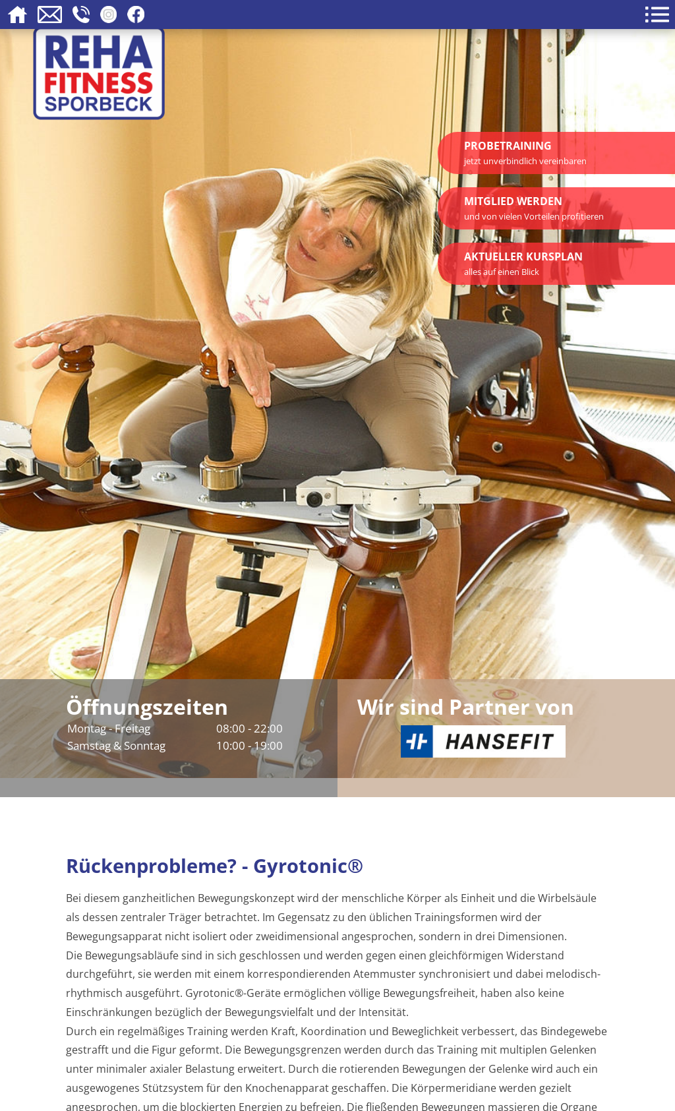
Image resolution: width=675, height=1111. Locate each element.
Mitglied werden (534, 208)
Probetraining (525, 152)
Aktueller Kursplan (523, 263)
